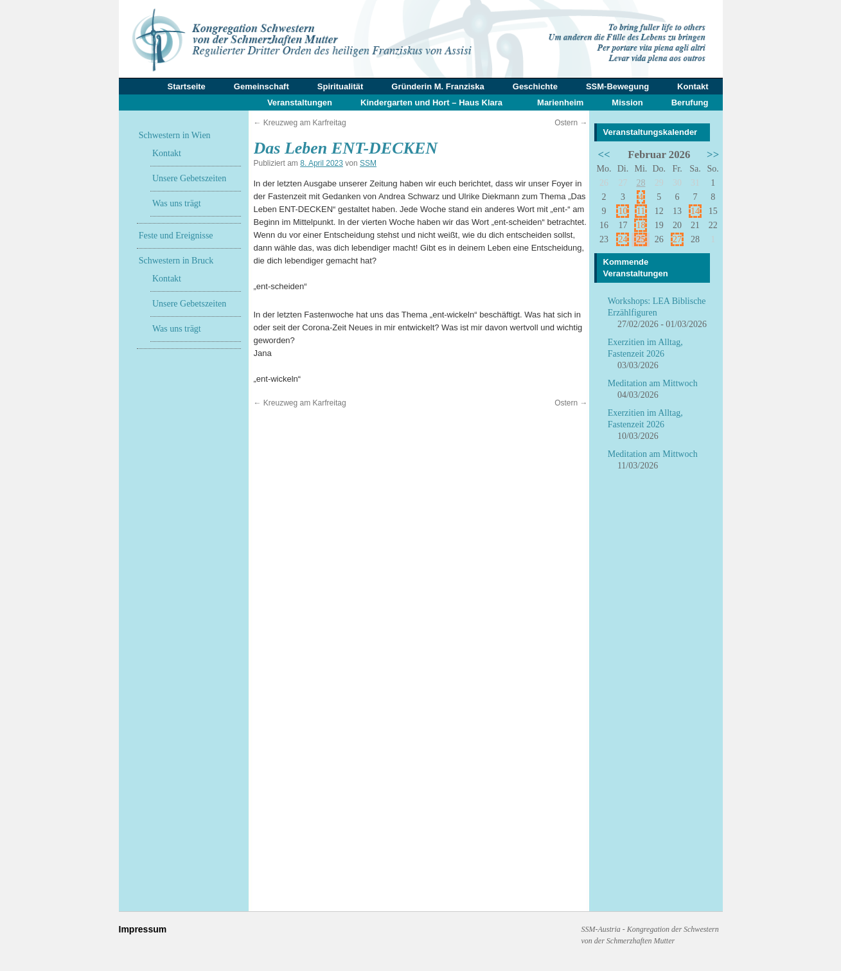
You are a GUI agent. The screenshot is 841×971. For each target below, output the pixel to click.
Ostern (570, 122)
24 (622, 239)
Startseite (187, 86)
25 (640, 239)
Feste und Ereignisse (176, 235)
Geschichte (535, 86)
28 (640, 183)
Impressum (143, 929)
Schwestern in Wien (175, 135)
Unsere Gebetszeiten (189, 178)
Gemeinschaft (261, 86)
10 (622, 211)
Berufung (690, 102)
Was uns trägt (176, 203)
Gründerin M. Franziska (437, 86)
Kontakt (692, 86)
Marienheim (560, 102)
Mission (627, 102)
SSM (368, 163)
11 (641, 211)
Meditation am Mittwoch (653, 383)
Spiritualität (340, 86)
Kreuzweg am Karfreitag (300, 122)
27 (677, 239)
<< (604, 154)
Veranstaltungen (299, 102)
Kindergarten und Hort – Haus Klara (431, 102)
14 (695, 211)
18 (640, 225)
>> (713, 154)
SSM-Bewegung (617, 86)
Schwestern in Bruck (176, 260)
